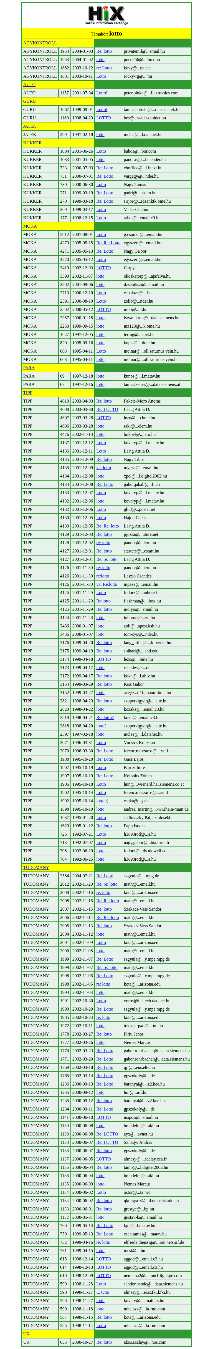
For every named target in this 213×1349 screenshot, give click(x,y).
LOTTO (103, 117)
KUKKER (32, 142)
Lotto (101, 76)
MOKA (30, 226)
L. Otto (102, 1292)
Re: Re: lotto (107, 526)
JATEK (29, 126)
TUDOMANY (36, 867)
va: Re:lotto (106, 584)
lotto (100, 59)
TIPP (27, 392)
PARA (29, 367)
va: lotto (103, 467)
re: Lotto (104, 68)
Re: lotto (104, 51)
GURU (29, 101)
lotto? (101, 726)
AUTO (29, 84)
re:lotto (102, 576)
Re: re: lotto (106, 559)
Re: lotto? (105, 717)
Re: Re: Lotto (108, 242)
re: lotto (103, 542)
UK (26, 1334)
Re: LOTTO (107, 409)
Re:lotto (103, 601)
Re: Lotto (104, 167)
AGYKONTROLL (40, 43)
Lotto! (101, 93)
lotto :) (102, 800)
